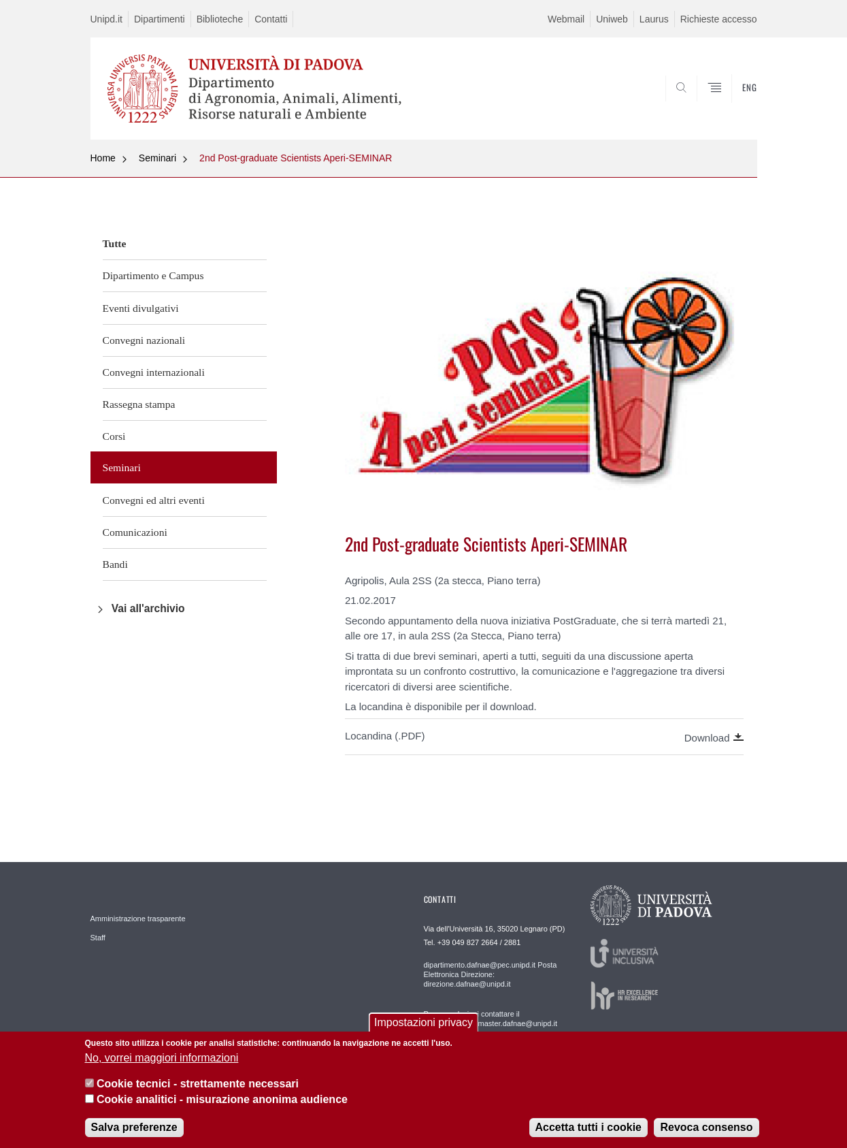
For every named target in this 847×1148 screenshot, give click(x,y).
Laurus (654, 19)
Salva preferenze (134, 1127)
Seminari (157, 158)
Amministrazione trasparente (138, 918)
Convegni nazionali (144, 340)
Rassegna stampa (139, 404)
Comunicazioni (135, 532)
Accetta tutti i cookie (588, 1127)
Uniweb (612, 19)
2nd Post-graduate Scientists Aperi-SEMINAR (295, 158)
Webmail (566, 19)
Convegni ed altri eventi (154, 500)
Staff (97, 938)
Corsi (114, 436)
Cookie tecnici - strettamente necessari (198, 1084)
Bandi (115, 564)
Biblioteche (220, 19)
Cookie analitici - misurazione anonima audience (222, 1099)
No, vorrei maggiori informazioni (162, 1058)
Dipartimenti (159, 19)
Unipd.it (106, 19)
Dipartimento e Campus (153, 275)
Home (103, 158)
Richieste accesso (718, 19)
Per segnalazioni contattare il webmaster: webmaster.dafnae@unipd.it (490, 1018)
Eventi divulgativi (141, 308)
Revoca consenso (706, 1127)
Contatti (270, 19)
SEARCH (733, 107)
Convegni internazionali (154, 372)
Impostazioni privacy (423, 1023)
